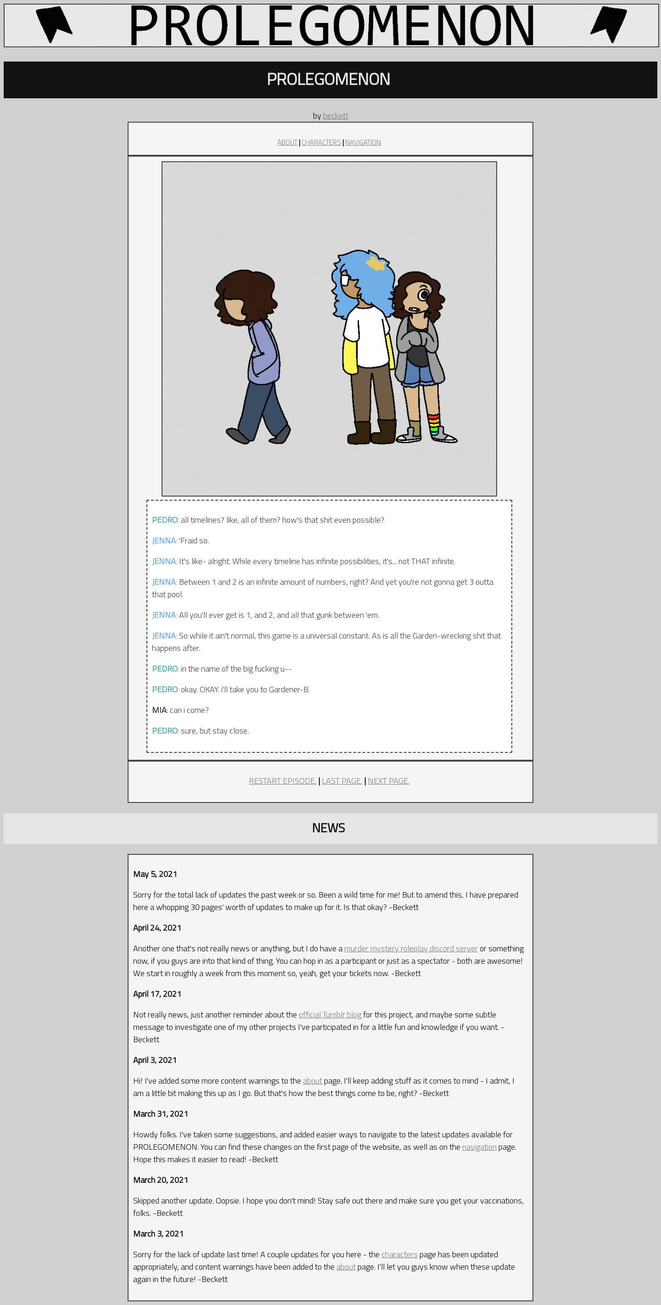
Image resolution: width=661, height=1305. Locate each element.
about (312, 1080)
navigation (479, 1147)
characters (399, 1254)
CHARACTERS (321, 142)
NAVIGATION (363, 142)
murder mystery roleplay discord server (411, 948)
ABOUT (287, 142)
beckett (335, 115)
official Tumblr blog (330, 1014)
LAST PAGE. (342, 780)
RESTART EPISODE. (282, 780)
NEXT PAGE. (388, 780)
